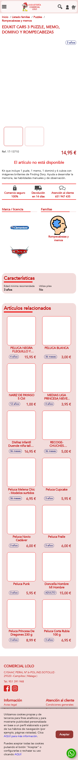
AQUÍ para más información (20, 736)
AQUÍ (18, 754)
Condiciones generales (59, 704)
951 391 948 (16, 681)
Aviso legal (10, 704)
